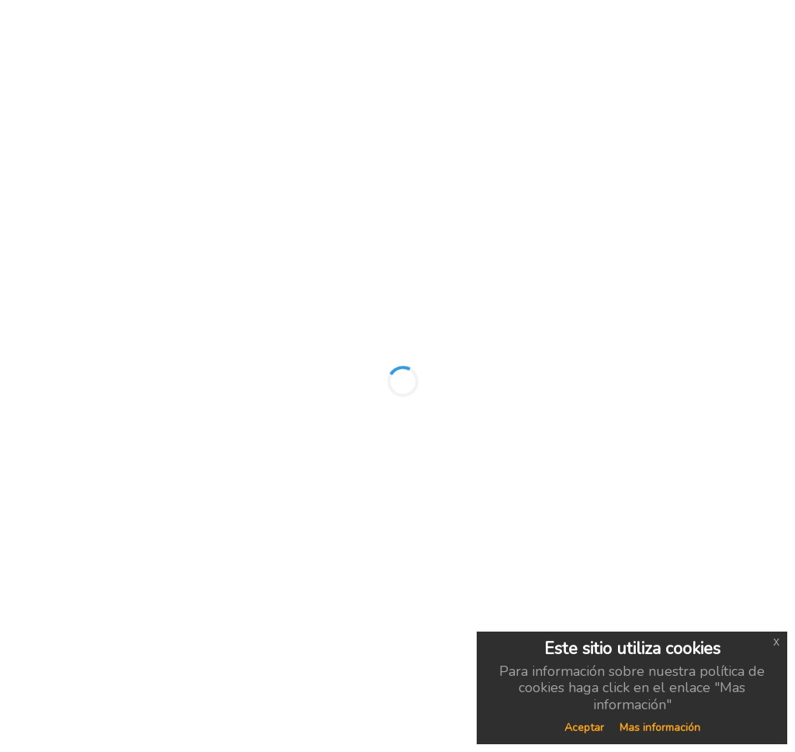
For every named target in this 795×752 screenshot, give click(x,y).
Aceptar (584, 727)
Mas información (660, 727)
